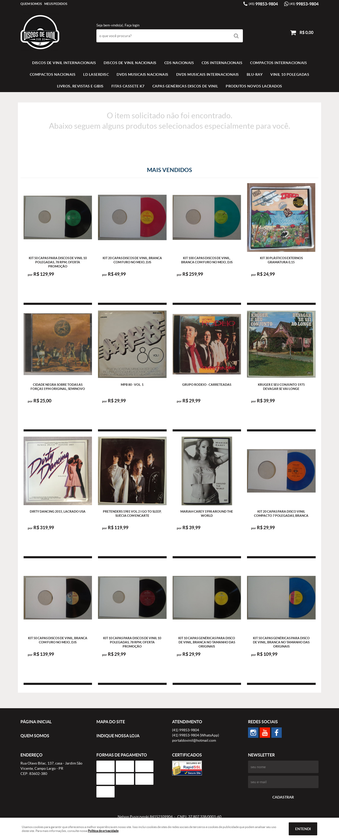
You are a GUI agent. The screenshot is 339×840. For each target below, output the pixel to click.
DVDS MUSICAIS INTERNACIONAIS (207, 74)
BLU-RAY (255, 74)
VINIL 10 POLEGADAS (289, 74)
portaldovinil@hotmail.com (194, 740)
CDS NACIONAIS (179, 63)
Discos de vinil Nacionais (130, 63)
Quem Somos (31, 3)
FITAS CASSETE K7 (128, 86)
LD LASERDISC (96, 74)
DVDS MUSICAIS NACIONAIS (142, 74)
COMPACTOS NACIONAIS (53, 74)
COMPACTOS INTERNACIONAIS (278, 63)
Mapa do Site (110, 721)
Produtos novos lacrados (254, 86)
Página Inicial (36, 721)
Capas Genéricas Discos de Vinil (185, 86)
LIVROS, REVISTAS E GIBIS (80, 86)
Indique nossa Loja (117, 735)
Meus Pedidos (55, 3)
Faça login (132, 25)
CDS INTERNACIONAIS (222, 63)
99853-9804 (263, 4)
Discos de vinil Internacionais (64, 63)
